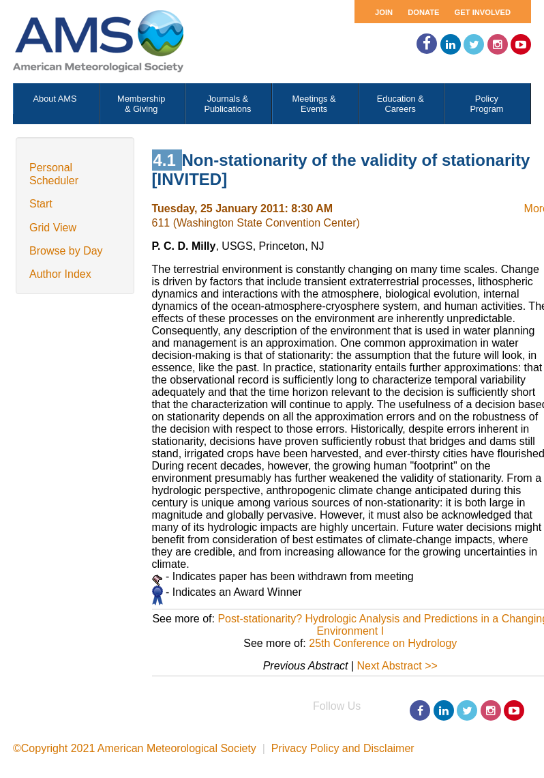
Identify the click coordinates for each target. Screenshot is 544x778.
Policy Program (486, 103)
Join (384, 12)
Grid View (52, 227)
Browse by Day (66, 251)
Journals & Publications (227, 103)
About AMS (55, 98)
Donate (423, 12)
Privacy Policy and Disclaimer (342, 748)
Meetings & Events (314, 103)
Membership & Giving (141, 103)
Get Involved (483, 12)
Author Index (60, 274)
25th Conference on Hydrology (383, 643)
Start (40, 204)
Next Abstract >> (397, 666)
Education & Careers (400, 103)
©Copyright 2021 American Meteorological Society (134, 748)
